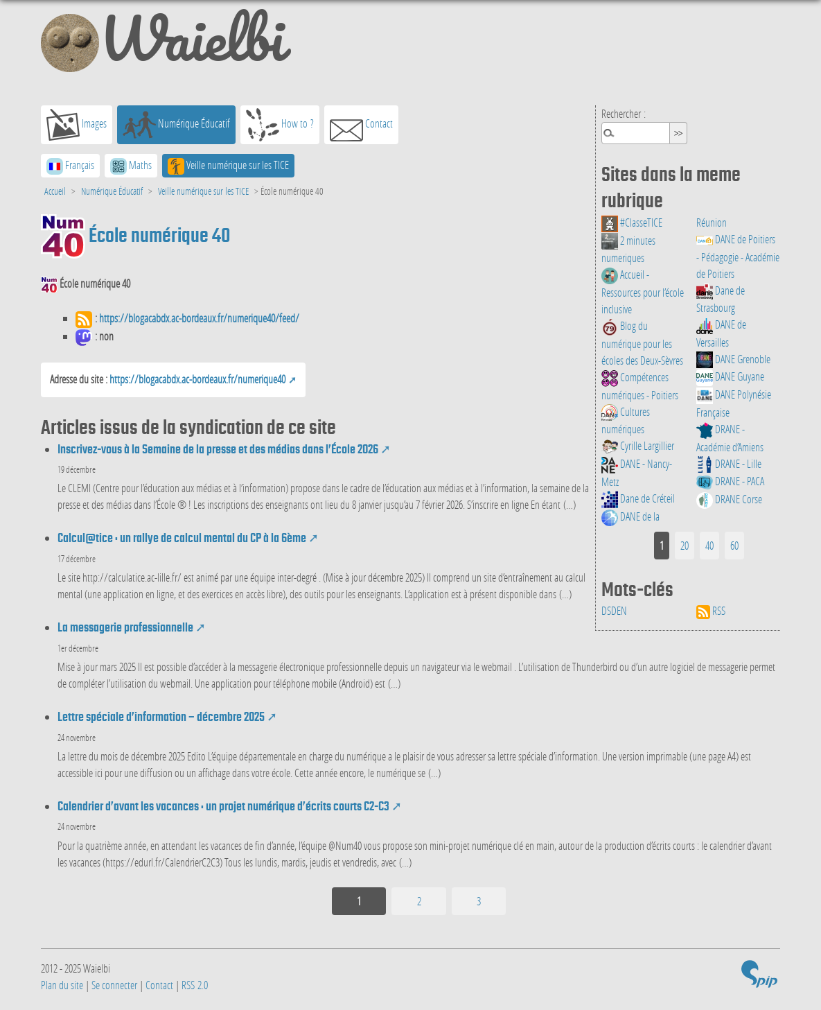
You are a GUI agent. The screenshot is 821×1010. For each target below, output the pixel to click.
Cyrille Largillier (637, 445)
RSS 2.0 (195, 984)
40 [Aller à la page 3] (709, 545)
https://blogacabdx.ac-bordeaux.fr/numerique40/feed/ (199, 318)
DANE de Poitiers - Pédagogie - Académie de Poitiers (737, 256)
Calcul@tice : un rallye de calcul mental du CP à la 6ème (182, 538)
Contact (361, 124)
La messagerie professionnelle (125, 627)
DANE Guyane (730, 376)
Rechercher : (623, 113)
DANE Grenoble (733, 358)
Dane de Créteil (638, 498)
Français (70, 166)
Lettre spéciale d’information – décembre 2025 (161, 717)
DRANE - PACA (730, 480)
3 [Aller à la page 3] (479, 901)
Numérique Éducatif (176, 124)
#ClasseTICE (631, 222)
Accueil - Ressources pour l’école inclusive (642, 291)
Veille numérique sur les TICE (228, 166)
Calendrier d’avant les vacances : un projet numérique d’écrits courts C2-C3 (223, 806)
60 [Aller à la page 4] (734, 545)
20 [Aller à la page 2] (684, 545)
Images (76, 124)
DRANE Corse (729, 498)
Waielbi (162, 44)
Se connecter (114, 984)
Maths (131, 166)
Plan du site (62, 984)
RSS (710, 610)
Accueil (55, 191)
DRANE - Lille (728, 463)
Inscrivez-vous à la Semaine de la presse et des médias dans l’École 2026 (218, 449)
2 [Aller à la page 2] (419, 901)
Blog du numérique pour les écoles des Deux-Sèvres (642, 342)
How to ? (280, 124)
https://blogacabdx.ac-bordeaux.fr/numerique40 (197, 379)
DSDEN (614, 610)
